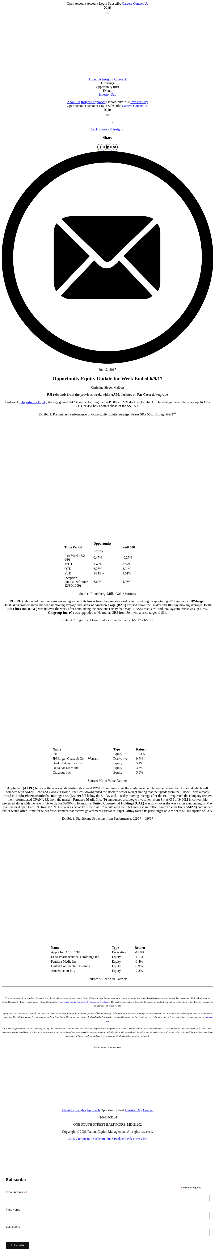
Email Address (16, 1192)
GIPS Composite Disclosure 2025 (90, 1139)
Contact (148, 1110)
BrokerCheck (123, 1139)
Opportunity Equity (34, 402)
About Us (94, 79)
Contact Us (140, 3)
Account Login (97, 3)
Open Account (77, 3)
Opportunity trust (107, 87)
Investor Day (107, 94)
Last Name (13, 1226)
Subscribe (114, 3)
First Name (13, 1209)
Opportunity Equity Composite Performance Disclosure (84, 1002)
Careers (127, 3)
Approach (120, 79)
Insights (107, 79)
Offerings (107, 83)
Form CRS (140, 1139)
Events (107, 90)
